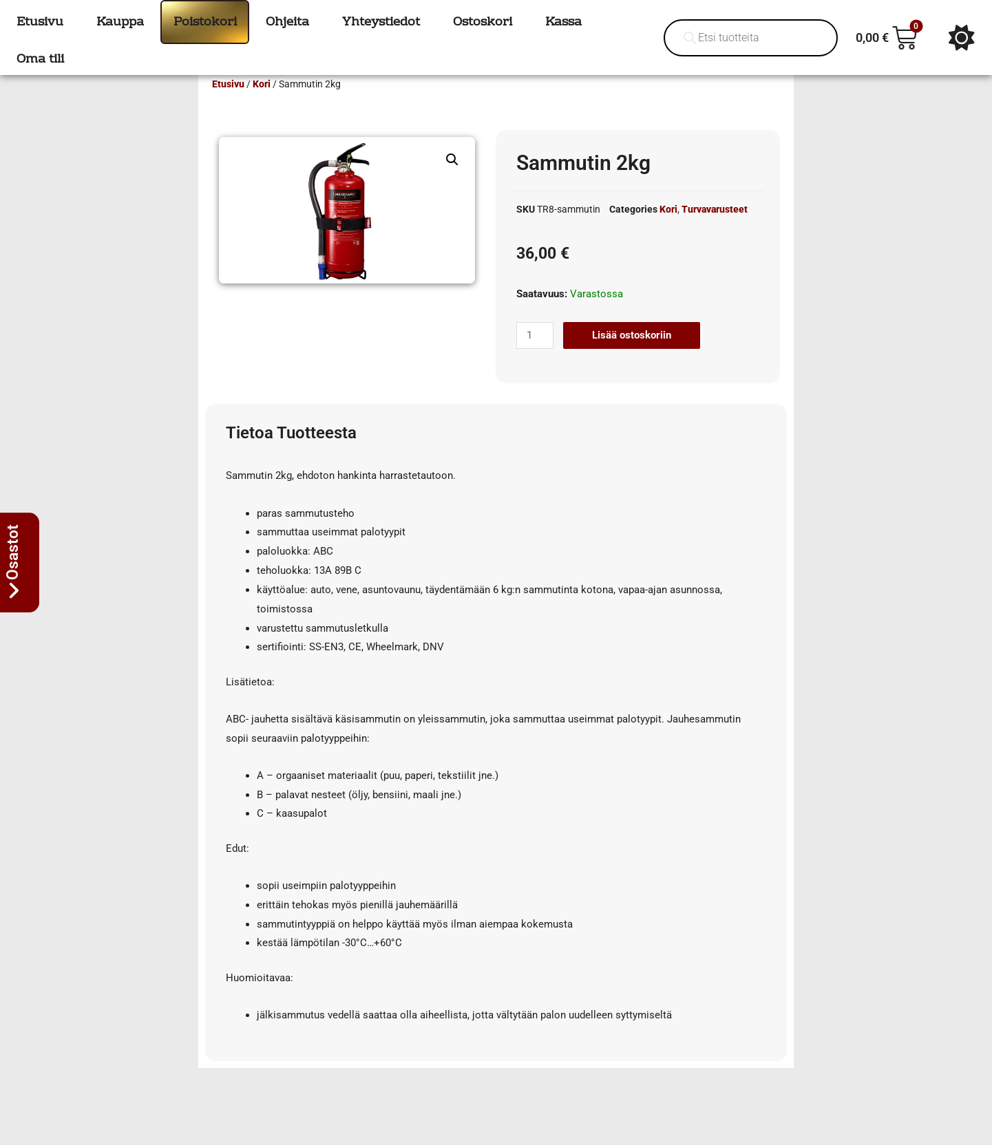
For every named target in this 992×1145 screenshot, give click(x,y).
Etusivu (228, 103)
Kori (262, 103)
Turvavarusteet (715, 229)
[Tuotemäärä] (534, 355)
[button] (452, 179)
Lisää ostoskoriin (631, 355)
